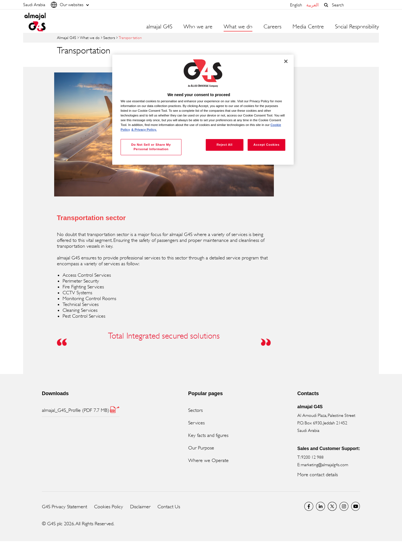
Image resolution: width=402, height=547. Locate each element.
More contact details (317, 474)
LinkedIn (320, 506)
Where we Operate (208, 460)
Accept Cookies (266, 144)
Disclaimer (140, 506)
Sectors (109, 37)
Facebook (308, 506)
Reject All (225, 144)
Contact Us (168, 506)
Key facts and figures (208, 435)
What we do (90, 37)
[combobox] (354, 4)
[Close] (286, 61)
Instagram (343, 506)
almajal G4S (159, 27)
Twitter (332, 506)
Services (196, 423)
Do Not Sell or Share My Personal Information (151, 147)
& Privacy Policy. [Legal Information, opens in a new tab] (144, 129)
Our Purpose (201, 448)
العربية (312, 5)
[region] (203, 110)
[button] (326, 5)
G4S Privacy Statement (64, 506)
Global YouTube (355, 506)
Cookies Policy (108, 506)
